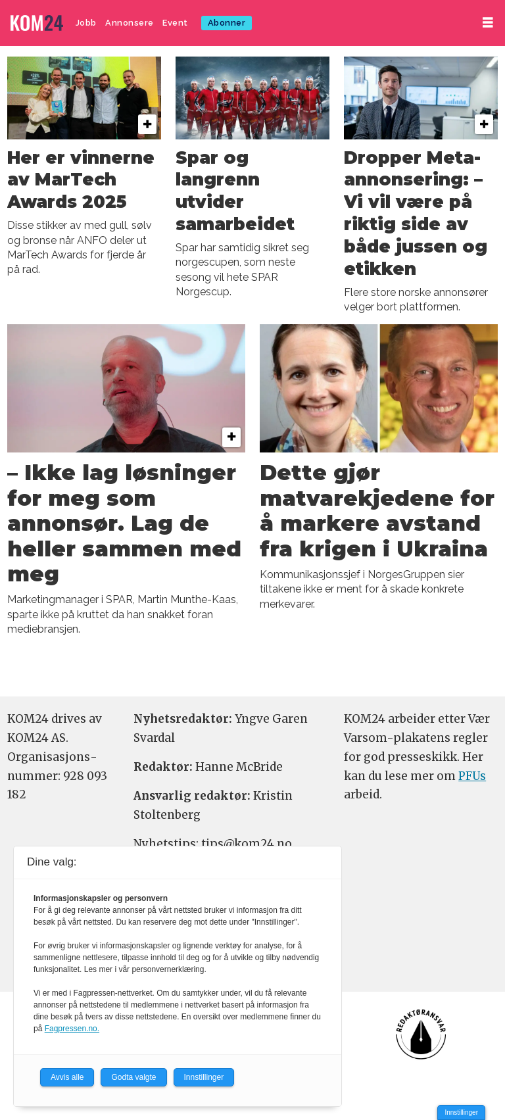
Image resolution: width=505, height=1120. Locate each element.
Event (175, 23)
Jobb (86, 23)
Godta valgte (133, 1077)
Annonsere (129, 23)
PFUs (472, 776)
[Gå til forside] (37, 23)
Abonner (227, 23)
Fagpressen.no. (72, 1028)
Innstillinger (461, 1112)
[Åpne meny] (488, 23)
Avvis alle (67, 1077)
